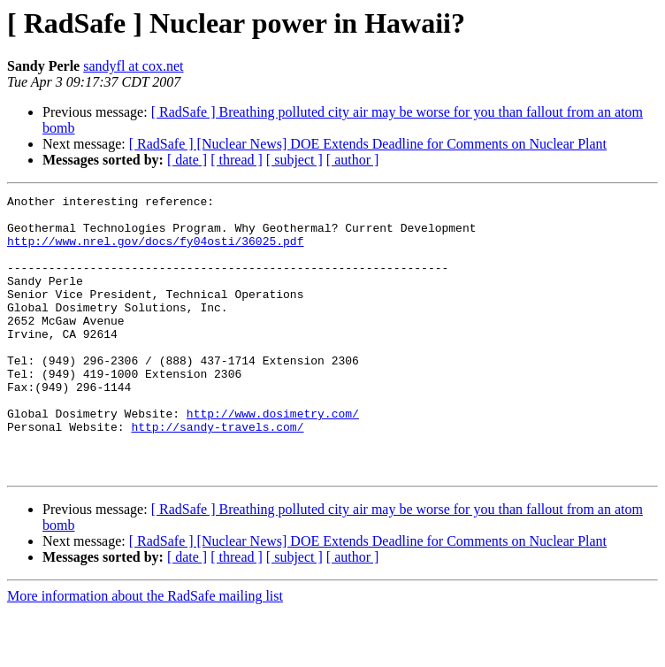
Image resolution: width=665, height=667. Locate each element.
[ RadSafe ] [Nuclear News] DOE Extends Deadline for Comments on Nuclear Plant (368, 143)
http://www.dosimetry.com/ (273, 458)
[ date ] (187, 159)
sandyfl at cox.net (133, 65)
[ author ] (352, 159)
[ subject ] (294, 159)
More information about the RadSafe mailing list (145, 651)
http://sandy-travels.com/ (217, 474)
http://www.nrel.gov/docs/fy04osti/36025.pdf (155, 251)
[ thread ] (236, 159)
